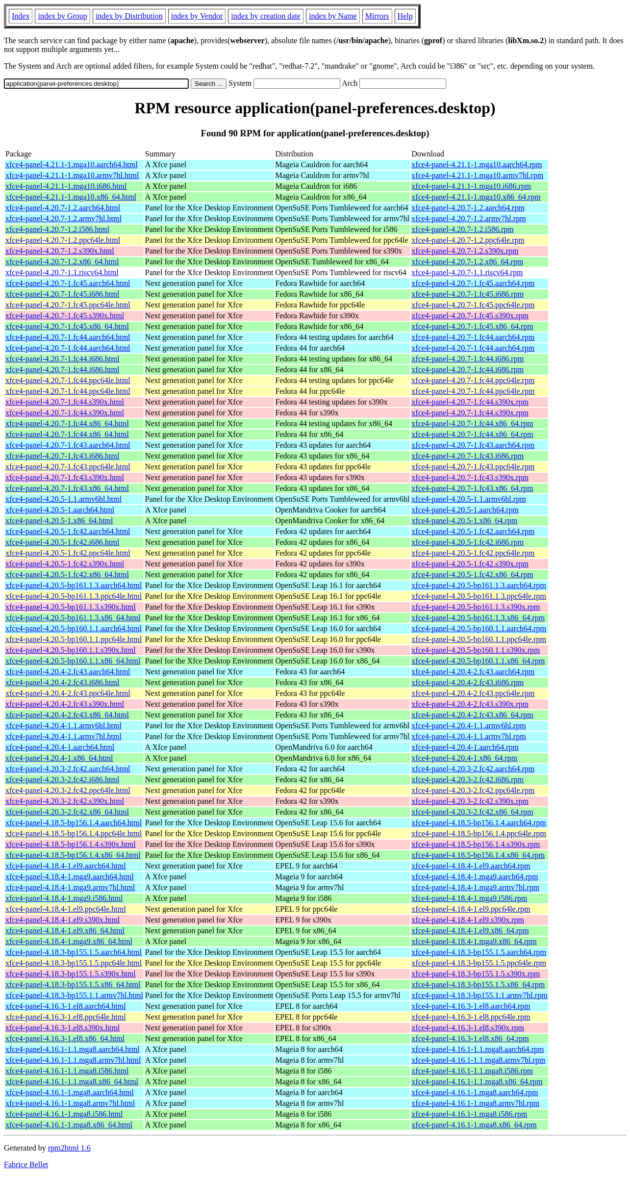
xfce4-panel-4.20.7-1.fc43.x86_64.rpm (472, 488)
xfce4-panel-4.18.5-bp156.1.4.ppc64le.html (73, 833)
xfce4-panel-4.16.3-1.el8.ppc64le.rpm (470, 1017)
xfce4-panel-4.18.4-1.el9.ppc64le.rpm (470, 909)
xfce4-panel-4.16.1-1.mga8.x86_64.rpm (473, 1125)
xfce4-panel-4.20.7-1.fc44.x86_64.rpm (472, 423)
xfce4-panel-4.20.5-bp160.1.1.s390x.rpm (475, 650)
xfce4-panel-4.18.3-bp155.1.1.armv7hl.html (74, 995)
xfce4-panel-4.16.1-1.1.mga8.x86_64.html (71, 1081)
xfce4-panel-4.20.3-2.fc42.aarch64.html (67, 769)
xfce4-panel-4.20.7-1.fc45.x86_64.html (67, 326)
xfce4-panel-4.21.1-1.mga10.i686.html (66, 186)
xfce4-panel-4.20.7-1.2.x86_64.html (62, 261)
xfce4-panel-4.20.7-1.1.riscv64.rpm (467, 272)
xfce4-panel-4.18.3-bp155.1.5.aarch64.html (73, 952)
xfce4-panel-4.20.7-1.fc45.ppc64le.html (67, 305)
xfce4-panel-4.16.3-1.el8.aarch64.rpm (470, 1006)
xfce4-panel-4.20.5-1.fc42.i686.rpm (467, 542)
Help (405, 16)
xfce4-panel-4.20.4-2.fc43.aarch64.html (67, 671)
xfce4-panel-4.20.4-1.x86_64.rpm (464, 758)
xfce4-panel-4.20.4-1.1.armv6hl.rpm (468, 725)
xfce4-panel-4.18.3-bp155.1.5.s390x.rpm (475, 974)
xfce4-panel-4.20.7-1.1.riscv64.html (62, 272)
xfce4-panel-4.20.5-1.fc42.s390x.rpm (470, 564)
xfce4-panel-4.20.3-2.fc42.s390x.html (64, 801)
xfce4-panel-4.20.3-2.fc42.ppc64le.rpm (472, 790)
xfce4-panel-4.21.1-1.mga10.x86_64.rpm (475, 197)
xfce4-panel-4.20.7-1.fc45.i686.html (62, 294)
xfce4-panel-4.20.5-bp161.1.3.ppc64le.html (73, 596)
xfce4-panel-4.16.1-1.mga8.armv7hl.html (70, 1103)
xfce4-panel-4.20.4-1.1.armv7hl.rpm (468, 736)
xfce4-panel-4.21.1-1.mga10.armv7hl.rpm (477, 175)
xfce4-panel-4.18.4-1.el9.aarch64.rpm (470, 866)
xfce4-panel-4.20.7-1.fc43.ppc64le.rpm (472, 466)
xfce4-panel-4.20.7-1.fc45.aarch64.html (67, 283)
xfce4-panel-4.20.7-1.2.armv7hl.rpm (468, 218)
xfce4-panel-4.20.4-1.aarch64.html (59, 747)
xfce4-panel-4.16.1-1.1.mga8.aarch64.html (72, 1049)
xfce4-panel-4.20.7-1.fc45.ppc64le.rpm (472, 305)
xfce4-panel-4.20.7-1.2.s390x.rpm (464, 251)
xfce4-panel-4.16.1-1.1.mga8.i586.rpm (472, 1071)
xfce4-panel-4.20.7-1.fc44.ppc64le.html (67, 380)
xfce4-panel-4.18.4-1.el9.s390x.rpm (467, 920)
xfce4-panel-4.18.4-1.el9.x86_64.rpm (470, 930)
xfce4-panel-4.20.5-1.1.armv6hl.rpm (468, 499)
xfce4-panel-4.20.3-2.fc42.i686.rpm (467, 779)
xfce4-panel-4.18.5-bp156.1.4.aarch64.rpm (478, 823)
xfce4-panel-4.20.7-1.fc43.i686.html (62, 456)
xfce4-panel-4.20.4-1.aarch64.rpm (465, 747)
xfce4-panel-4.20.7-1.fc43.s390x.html (64, 477)
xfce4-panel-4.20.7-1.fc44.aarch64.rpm (472, 337)
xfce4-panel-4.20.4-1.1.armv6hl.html (63, 725)
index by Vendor (197, 16)
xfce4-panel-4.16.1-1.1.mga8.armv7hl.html (73, 1060)
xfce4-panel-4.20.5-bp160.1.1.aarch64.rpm (478, 628)
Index (20, 16)
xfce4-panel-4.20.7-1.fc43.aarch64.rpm (472, 445)
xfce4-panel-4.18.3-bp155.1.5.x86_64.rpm (478, 984)
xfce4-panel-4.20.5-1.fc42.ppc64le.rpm (472, 553)
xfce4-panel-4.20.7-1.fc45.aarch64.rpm (472, 283)
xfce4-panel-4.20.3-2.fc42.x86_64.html (67, 812)
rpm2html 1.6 (69, 1148)
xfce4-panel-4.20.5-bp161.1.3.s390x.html (70, 607)
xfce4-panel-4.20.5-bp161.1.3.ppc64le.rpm (478, 596)
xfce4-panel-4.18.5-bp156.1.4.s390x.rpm (475, 844)
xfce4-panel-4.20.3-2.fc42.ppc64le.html (67, 790)
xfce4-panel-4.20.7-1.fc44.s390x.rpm (470, 402)
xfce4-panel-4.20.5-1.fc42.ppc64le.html (67, 553)
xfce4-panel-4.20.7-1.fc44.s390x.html (64, 402)
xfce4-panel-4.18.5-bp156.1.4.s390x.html (70, 844)
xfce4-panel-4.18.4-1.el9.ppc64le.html (65, 909)
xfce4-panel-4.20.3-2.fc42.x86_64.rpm (472, 812)
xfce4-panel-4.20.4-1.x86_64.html (59, 758)
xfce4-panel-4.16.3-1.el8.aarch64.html (65, 1006)
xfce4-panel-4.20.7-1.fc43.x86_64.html (67, 488)
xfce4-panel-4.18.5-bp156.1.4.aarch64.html (73, 823)
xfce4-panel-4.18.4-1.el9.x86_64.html (65, 930)
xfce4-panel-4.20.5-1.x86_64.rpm (464, 520)
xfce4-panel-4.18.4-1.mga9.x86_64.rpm (473, 941)
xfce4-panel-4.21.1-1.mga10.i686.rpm (471, 186)
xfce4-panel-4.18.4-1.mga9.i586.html (64, 898)
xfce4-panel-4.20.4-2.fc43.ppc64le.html (67, 693)
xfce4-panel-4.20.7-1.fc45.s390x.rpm (470, 315)
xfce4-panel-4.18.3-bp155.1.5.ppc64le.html (73, 963)
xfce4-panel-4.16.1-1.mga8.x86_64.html (68, 1125)
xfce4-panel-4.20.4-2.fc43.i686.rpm (467, 682)
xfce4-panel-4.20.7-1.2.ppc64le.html (62, 240)
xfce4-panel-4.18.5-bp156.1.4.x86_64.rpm (478, 855)
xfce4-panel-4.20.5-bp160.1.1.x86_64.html (73, 661)
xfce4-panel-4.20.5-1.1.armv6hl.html (63, 499)
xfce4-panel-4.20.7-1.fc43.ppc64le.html (67, 466)
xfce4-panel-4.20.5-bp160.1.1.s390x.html (70, 650)
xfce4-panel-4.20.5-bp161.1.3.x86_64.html (73, 618)
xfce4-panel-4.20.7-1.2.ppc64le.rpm (468, 240)
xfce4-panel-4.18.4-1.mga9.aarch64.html (69, 876)
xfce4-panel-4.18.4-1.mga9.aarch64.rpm (474, 876)
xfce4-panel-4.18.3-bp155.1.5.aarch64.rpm (478, 952)
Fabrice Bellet (26, 1164)
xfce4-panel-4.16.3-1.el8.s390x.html (62, 1027)
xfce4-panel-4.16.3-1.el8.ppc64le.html (65, 1017)
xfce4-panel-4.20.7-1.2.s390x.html (59, 251)
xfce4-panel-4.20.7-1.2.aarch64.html (62, 208)
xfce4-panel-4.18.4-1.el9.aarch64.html (65, 866)
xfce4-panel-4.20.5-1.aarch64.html (59, 510)
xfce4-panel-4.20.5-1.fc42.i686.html (62, 542)
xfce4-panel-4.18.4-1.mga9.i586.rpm (469, 898)
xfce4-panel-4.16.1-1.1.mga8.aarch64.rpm (477, 1049)
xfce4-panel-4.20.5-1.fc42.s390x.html (64, 564)
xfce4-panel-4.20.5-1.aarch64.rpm (465, 510)
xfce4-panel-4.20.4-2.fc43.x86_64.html (67, 715)
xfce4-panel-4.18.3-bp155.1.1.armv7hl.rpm (479, 995)
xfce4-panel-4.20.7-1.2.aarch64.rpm (468, 208)
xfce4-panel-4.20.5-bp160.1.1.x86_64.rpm (478, 661)
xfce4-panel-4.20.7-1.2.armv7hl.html (63, 218)
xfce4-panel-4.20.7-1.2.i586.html (57, 229)
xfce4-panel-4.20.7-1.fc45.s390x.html (64, 315)
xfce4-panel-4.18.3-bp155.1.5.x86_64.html (73, 984)
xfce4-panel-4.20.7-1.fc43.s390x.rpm (470, 477)
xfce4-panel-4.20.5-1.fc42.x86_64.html (67, 574)
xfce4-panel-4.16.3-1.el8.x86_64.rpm (470, 1038)
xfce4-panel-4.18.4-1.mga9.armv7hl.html (70, 887)
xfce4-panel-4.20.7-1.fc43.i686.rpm (467, 456)
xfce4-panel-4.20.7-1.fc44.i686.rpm (467, 359)
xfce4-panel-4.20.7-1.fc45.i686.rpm (467, 294)
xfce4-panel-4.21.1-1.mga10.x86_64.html (70, 197)
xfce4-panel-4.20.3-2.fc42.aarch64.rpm (472, 769)
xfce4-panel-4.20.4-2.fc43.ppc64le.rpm (472, 693)
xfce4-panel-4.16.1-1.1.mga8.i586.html (67, 1071)
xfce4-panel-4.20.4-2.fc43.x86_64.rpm (472, 715)
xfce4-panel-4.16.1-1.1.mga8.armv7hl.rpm (478, 1060)
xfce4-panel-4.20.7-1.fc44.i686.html (62, 359)
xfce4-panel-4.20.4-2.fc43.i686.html (62, 682)
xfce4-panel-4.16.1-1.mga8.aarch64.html (69, 1092)
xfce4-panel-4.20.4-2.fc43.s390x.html (64, 704)
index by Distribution (129, 16)
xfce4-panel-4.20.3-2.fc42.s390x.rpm (470, 801)
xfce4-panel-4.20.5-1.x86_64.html (59, 520)
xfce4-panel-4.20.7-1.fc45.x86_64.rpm (472, 326)
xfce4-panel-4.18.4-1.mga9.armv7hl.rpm (475, 887)
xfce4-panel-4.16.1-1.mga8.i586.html (64, 1114)
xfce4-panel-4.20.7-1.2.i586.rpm (462, 229)
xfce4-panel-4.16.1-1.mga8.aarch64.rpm (474, 1092)
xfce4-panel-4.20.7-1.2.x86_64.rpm (467, 261)
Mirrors (377, 16)
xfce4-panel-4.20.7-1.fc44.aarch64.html (67, 337)
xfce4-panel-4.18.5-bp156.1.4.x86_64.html (73, 855)
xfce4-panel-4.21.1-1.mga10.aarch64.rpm (476, 164)
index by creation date (266, 16)
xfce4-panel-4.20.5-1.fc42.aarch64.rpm (472, 531)
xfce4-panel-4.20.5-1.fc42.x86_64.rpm (472, 574)
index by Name (333, 16)
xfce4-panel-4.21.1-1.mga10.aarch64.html (71, 164)
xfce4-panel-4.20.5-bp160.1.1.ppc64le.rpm (478, 639)
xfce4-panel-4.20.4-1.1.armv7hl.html (63, 736)
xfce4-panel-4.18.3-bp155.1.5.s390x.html (70, 974)
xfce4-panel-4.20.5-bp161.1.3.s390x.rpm (475, 607)
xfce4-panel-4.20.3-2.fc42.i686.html (62, 779)
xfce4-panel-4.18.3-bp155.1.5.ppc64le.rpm (478, 963)
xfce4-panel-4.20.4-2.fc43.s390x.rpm (470, 704)
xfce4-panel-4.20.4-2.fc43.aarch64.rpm (472, 671)
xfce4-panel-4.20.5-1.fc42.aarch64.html (67, 531)
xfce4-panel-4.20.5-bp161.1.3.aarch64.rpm (478, 585)
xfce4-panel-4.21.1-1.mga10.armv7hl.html (72, 175)
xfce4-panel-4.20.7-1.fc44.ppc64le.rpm (472, 380)
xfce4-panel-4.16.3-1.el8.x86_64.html (65, 1038)
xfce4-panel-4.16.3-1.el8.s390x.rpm (467, 1027)
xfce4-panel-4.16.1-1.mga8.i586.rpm (469, 1114)
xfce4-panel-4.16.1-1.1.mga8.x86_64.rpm (476, 1081)
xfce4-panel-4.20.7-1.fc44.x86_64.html (67, 423)
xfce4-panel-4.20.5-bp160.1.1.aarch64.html (73, 628)
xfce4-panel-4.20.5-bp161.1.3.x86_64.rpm (478, 618)
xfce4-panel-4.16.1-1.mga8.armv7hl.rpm (475, 1103)
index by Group (62, 16)
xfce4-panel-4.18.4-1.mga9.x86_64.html (68, 941)
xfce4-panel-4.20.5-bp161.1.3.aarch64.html (73, 585)
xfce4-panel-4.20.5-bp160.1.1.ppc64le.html (73, 639)
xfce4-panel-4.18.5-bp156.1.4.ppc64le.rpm (478, 833)
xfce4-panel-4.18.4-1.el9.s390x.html (62, 920)
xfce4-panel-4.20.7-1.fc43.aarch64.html (67, 445)
